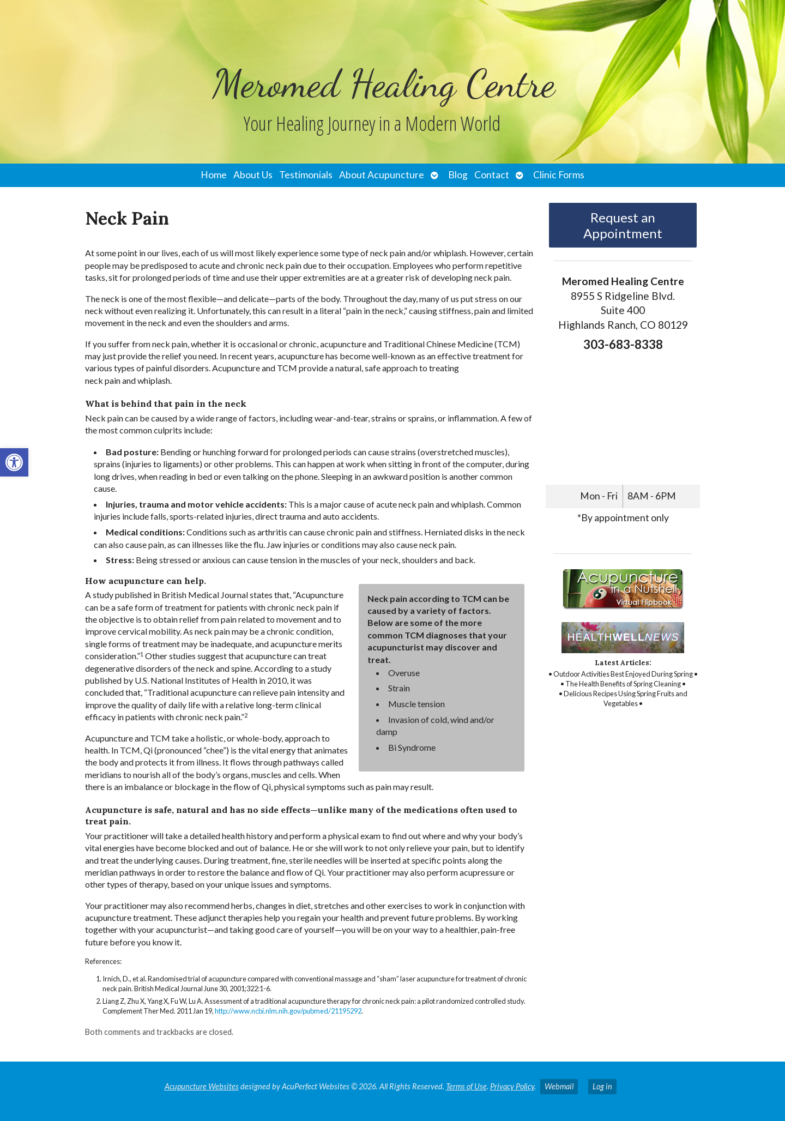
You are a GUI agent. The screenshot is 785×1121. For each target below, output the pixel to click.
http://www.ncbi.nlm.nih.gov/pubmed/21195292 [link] (288, 1011)
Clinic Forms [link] (558, 174)
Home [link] (214, 174)
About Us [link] (253, 174)
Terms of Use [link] (466, 1086)
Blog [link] (458, 174)
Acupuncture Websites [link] (202, 1086)
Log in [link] (602, 1086)
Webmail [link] (559, 1086)
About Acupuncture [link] (381, 174)
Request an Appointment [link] (622, 225)
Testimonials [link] (306, 174)
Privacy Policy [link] (512, 1086)
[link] (14, 462)
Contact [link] (491, 174)
